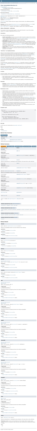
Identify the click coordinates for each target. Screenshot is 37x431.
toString (15, 205)
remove (18, 174)
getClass (14, 209)
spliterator (19, 192)
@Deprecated (3, 283)
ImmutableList (6, 417)
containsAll (3, 205)
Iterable (15, 217)
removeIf (18, 183)
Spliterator (3, 192)
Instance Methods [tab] (10, 146)
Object (26, 167)
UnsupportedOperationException (7, 297)
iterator (3, 230)
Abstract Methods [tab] (18, 146)
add (17, 150)
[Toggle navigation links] (1, 1)
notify (22, 209)
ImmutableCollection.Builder (15, 139)
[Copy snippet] (34, 110)
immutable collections (17, 125)
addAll (18, 155)
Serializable (7, 19)
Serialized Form (4, 130)
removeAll (18, 178)
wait (31, 209)
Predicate (22, 183)
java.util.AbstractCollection (6, 7)
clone (2, 209)
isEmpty (8, 205)
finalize (9, 209)
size (11, 205)
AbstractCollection (7, 18)
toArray (18, 195)
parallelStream (12, 214)
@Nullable (22, 167)
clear (18, 163)
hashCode (18, 209)
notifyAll (27, 209)
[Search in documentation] (31, 3)
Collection (21, 155)
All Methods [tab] (3, 146)
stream (17, 214)
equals (5, 209)
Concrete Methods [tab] (27, 146)
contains (18, 167)
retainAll (18, 187)
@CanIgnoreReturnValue (5, 282)
